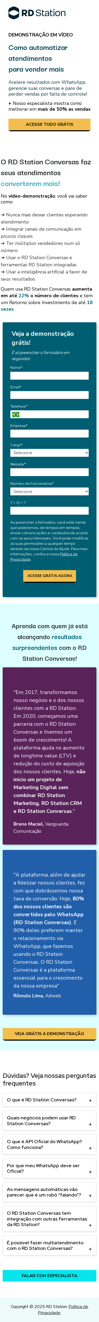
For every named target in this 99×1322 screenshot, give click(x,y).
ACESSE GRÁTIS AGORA (49, 575)
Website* (18, 464)
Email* (15, 387)
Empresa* (18, 425)
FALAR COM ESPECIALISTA (49, 1276)
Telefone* (18, 406)
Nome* (16, 367)
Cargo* (16, 445)
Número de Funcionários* (32, 483)
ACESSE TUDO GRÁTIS (49, 124)
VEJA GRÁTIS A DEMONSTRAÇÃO (49, 1034)
